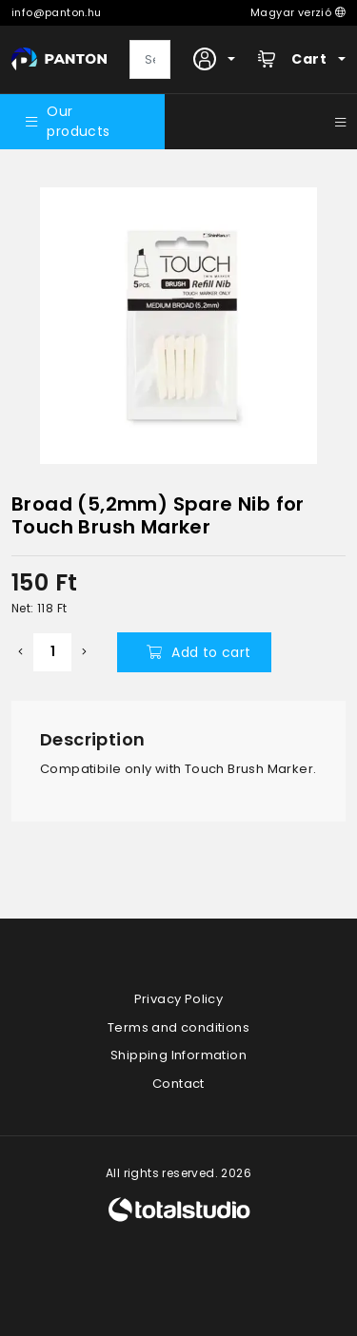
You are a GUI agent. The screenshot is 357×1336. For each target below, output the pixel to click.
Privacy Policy (179, 999)
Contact (178, 1084)
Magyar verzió (298, 12)
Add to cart (199, 652)
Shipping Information (178, 1055)
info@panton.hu (56, 12)
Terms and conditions (178, 1027)
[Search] (149, 60)
